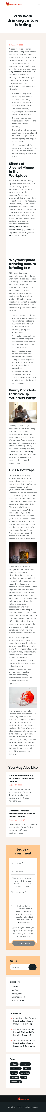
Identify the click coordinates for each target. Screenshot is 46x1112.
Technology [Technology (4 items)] (15, 1082)
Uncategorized (18, 1000)
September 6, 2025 (17, 820)
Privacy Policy (24, 922)
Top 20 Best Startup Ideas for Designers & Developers (24, 1021)
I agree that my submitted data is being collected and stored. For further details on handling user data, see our (24, 914)
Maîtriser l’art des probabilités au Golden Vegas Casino (22, 813)
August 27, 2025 (15, 785)
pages (15, 990)
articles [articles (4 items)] (14, 1064)
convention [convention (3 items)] (15, 1068)
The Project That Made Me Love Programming (23, 1032)
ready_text (17, 993)
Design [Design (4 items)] (26, 1068)
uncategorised (18, 997)
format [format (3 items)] (14, 1073)
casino (15, 986)
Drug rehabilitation (17, 72)
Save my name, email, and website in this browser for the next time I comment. (23, 882)
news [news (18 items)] (24, 1077)
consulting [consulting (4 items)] (25, 1064)
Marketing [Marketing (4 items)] (25, 1073)
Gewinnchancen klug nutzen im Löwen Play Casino (21, 778)
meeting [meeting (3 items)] (14, 1077)
